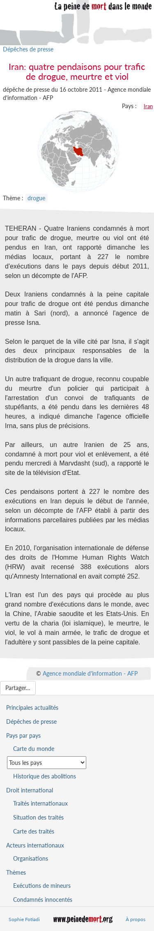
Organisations (30, 858)
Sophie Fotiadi (24, 919)
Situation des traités (38, 817)
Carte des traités (33, 831)
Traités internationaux (40, 803)
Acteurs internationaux (35, 845)
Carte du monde (33, 748)
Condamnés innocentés (42, 899)
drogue (36, 198)
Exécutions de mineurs (42, 885)
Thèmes (16, 872)
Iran (148, 106)
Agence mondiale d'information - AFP (90, 673)
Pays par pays (23, 735)
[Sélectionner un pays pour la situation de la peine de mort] (46, 762)
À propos (135, 919)
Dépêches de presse (28, 49)
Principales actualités (32, 707)
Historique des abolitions (44, 776)
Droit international (29, 790)
